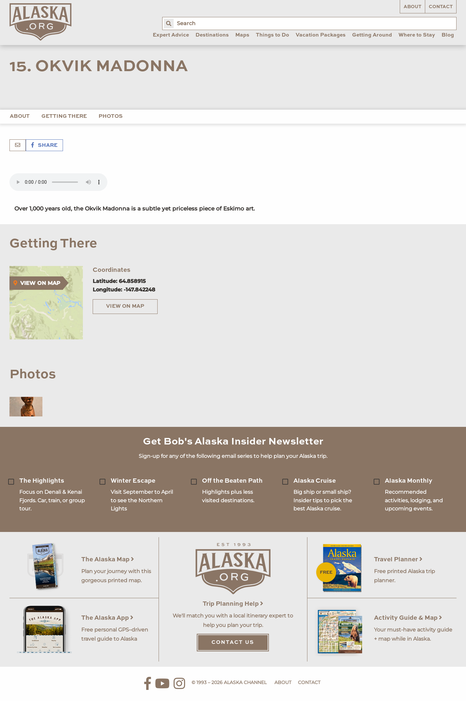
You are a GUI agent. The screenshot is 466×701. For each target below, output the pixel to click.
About (412, 7)
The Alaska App (107, 618)
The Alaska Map (107, 559)
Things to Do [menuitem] (272, 35)
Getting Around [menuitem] (372, 35)
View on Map (125, 306)
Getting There (64, 116)
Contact (441, 7)
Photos (111, 116)
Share (44, 145)
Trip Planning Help (233, 604)
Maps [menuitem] (242, 35)
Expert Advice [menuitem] (171, 35)
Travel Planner (398, 559)
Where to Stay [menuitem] (416, 35)
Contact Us (232, 642)
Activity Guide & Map (408, 618)
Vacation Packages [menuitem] (321, 35)
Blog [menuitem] (448, 35)
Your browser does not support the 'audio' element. (58, 182)
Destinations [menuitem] (212, 35)
